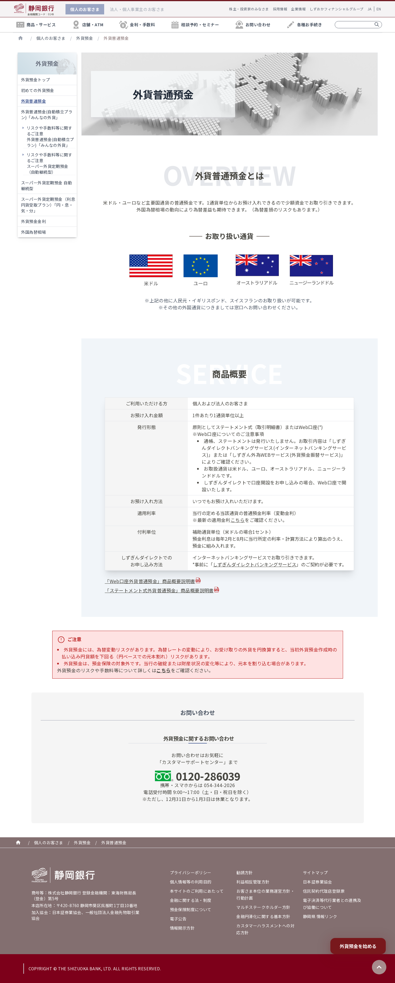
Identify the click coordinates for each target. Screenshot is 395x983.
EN (379, 8)
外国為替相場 (33, 232)
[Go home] (63, 875)
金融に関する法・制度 (190, 900)
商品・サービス (35, 25)
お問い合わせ (252, 25)
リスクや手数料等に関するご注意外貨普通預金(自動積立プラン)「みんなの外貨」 (50, 136)
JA (370, 8)
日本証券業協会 (317, 882)
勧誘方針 (244, 872)
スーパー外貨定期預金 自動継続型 (46, 185)
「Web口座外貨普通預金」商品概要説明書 (150, 581)
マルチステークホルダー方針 (263, 907)
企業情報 (298, 8)
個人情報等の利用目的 (190, 882)
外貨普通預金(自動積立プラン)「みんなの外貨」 (46, 114)
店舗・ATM (87, 25)
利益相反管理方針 (252, 882)
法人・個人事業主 (137, 9)
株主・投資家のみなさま (249, 8)
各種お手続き (304, 25)
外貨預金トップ (35, 80)
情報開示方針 (182, 928)
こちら (238, 519)
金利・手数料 (137, 25)
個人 (85, 9)
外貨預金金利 (33, 221)
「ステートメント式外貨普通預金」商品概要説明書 (159, 590)
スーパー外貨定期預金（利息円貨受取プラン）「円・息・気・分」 (48, 205)
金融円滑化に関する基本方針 (263, 916)
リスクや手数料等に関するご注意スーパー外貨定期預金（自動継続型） (49, 163)
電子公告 (178, 919)
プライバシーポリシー (190, 872)
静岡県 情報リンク (320, 916)
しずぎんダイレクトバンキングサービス (254, 564)
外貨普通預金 (116, 38)
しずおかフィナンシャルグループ (336, 8)
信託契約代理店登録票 (324, 891)
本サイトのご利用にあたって (197, 891)
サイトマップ (315, 872)
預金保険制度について (190, 909)
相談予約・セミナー (194, 25)
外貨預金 (84, 38)
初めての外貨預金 (37, 90)
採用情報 (280, 8)
